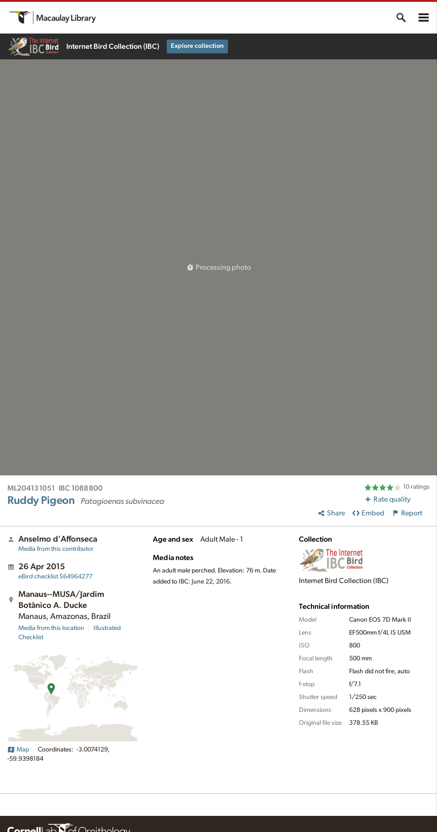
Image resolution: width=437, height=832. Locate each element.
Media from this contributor (55, 549)
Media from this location (51, 628)
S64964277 (55, 576)
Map (18, 749)
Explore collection (197, 46)
